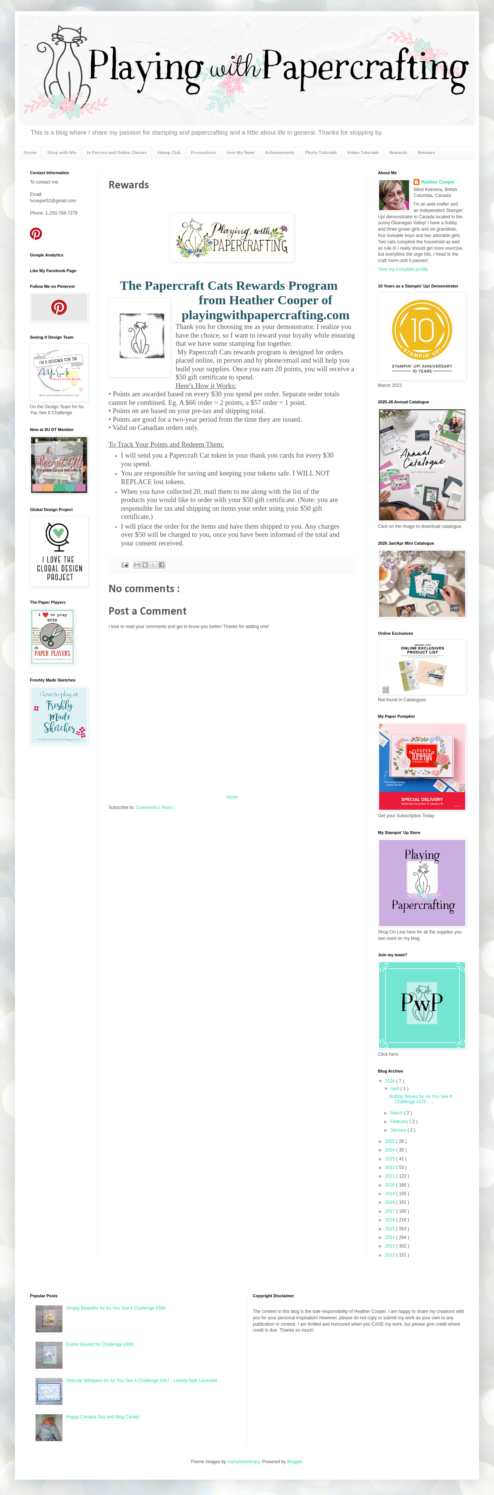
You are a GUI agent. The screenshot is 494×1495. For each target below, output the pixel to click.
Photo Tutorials (321, 152)
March (397, 1113)
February (399, 1121)
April (395, 1088)
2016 (390, 1219)
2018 (390, 1202)
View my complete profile (403, 269)
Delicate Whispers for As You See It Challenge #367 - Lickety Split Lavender (141, 1380)
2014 (390, 1237)
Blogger (294, 1461)
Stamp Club (168, 152)
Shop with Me (61, 152)
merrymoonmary (243, 1461)
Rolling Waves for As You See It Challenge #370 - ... (420, 1099)
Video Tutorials (363, 152)
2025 (390, 1141)
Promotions (203, 152)
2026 (390, 1081)
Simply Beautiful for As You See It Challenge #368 (116, 1308)
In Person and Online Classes (117, 152)
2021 (390, 1176)
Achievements (280, 152)
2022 (390, 1167)
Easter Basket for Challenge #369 (99, 1344)
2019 (390, 1193)
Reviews (426, 152)
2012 (390, 1255)
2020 (390, 1185)
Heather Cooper (438, 182)
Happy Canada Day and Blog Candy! (103, 1416)
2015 (390, 1228)
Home (30, 152)
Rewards (398, 152)
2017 (390, 1211)
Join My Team (240, 152)
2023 (390, 1159)
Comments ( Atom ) (155, 807)
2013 (390, 1246)
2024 (390, 1150)
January (399, 1130)
